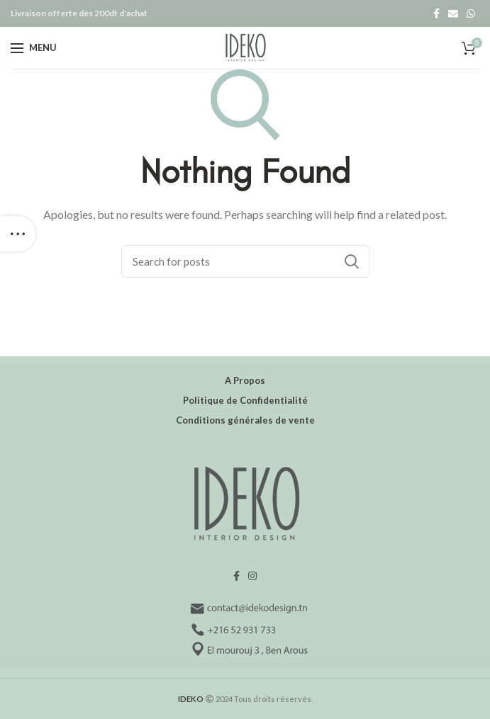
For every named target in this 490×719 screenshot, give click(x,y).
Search (351, 261)
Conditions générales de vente (245, 420)
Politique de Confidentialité (245, 400)
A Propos (245, 380)
